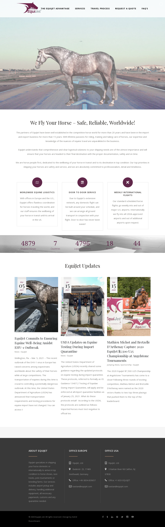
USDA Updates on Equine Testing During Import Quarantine (79, 346)
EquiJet (24, 351)
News (17, 351)
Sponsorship (126, 364)
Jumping (110, 364)
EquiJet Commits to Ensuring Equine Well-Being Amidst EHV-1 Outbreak (36, 343)
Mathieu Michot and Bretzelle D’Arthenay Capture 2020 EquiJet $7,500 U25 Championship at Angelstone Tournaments (128, 351)
